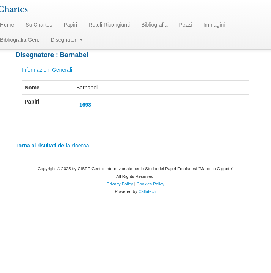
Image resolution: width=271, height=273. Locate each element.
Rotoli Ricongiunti (109, 25)
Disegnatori (67, 40)
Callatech (147, 191)
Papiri (70, 25)
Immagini (214, 25)
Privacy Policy (120, 184)
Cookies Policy (150, 184)
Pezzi (185, 25)
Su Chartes (38, 25)
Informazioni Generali (47, 70)
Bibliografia (154, 25)
